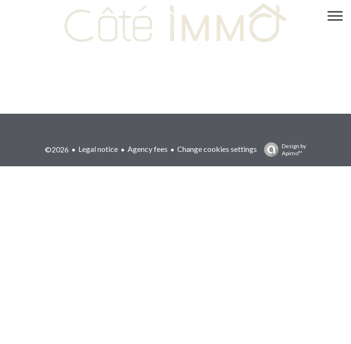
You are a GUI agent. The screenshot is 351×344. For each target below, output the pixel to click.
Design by (282, 149)
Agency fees (148, 148)
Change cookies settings (217, 148)
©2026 (57, 149)
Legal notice (98, 148)
